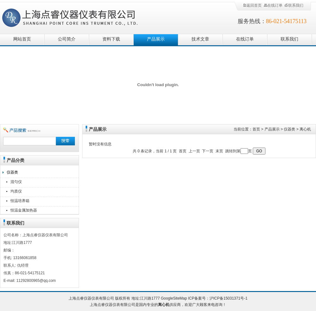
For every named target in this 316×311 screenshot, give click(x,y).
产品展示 (156, 39)
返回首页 (252, 5)
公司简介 (67, 39)
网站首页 (22, 39)
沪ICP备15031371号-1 (228, 298)
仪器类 (12, 172)
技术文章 (200, 39)
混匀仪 (16, 182)
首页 (256, 129)
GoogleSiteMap (174, 298)
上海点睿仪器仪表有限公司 (75, 16)
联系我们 (293, 5)
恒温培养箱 (19, 201)
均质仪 (16, 191)
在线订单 (273, 5)
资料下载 (111, 39)
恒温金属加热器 (23, 210)
